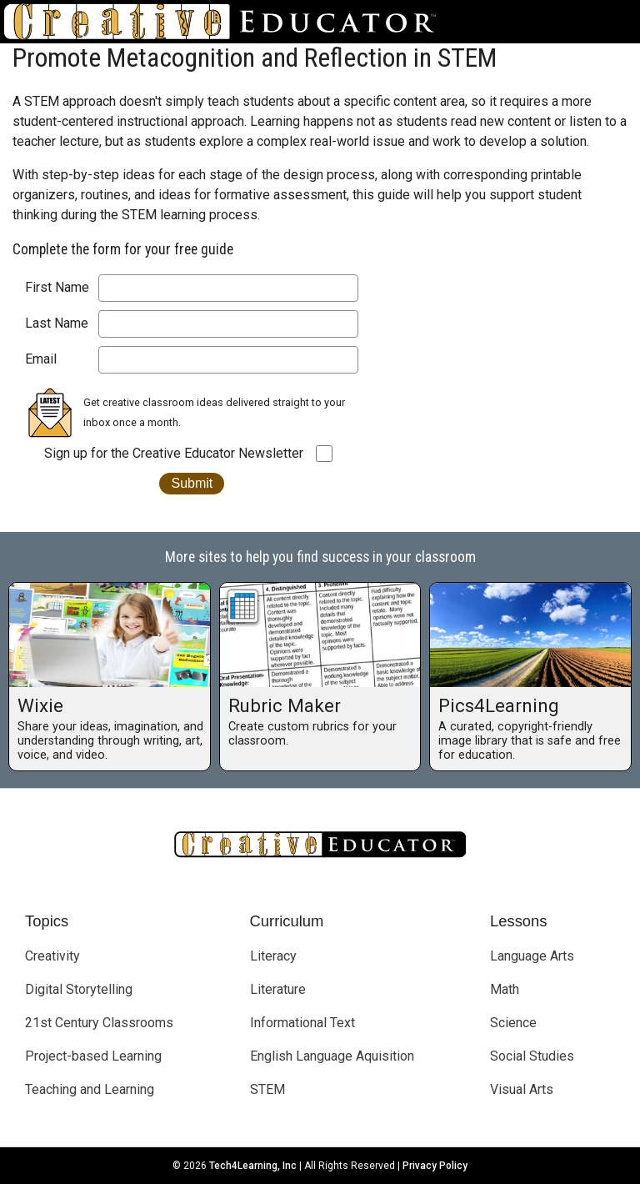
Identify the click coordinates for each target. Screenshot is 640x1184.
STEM (267, 1089)
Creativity (52, 956)
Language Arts (532, 956)
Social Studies (532, 1056)
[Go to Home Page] (226, 21)
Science (513, 1023)
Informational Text (302, 1023)
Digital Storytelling (78, 989)
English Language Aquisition (332, 1056)
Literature (278, 989)
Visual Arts (521, 1089)
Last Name (56, 323)
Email (41, 359)
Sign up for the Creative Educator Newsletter (173, 453)
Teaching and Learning (89, 1089)
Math (504, 989)
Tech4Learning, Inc (253, 1165)
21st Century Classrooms (99, 1023)
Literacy (273, 956)
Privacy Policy (435, 1165)
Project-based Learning (93, 1056)
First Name (57, 287)
